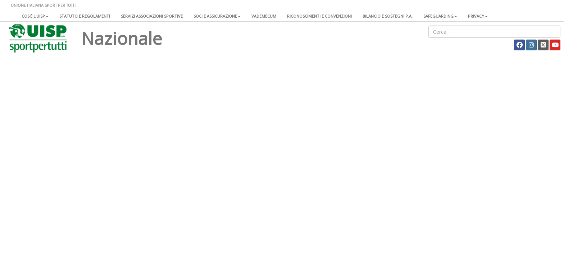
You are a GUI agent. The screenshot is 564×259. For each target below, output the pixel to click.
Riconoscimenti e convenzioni (319, 16)
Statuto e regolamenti (84, 16)
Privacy (478, 16)
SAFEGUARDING (440, 16)
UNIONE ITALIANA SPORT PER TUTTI (43, 5)
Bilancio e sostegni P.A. (388, 16)
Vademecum (263, 16)
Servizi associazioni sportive (152, 16)
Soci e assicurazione (217, 16)
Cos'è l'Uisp (35, 16)
